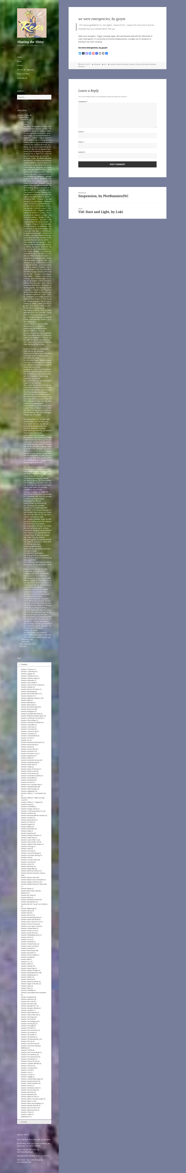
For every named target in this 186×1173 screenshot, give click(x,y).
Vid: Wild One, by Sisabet (33, 553)
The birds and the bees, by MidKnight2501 (40, 362)
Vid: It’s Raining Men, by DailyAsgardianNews (40, 412)
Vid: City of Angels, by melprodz (35, 492)
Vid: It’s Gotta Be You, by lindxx (35, 324)
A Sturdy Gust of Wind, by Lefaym (36, 535)
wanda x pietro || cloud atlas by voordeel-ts (40, 580)
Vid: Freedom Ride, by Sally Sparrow (37, 455)
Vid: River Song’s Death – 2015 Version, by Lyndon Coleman (46, 474)
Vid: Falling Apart (30, 322)
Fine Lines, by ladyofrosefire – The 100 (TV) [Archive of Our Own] (48, 169)
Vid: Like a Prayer (30, 551)
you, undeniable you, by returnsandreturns (39, 381)
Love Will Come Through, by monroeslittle (39, 449)
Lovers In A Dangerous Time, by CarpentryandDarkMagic (45, 337)
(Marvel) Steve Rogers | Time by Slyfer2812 (40, 299)
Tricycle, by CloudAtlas (32, 415)
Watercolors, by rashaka (32, 433)
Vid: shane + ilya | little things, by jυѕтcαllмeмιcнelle (30, 1161)
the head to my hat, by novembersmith (38, 451)
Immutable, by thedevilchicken (35, 426)
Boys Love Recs (23, 74)
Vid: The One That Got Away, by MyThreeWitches (42, 612)
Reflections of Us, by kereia (34, 326)
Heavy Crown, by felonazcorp (34, 503)
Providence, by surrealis (32, 489)
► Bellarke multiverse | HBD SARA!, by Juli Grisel (42, 294)
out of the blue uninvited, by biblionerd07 (39, 317)
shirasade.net (22, 78)
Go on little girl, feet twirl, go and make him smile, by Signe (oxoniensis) (51, 562)
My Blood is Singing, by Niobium (36, 621)
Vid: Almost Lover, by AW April (35, 614)
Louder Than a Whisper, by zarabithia (38, 408)
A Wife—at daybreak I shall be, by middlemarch (41, 319)
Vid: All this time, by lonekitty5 (34, 632)
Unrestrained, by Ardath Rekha (35, 592)
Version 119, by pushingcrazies (35, 315)
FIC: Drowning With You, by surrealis (37, 496)
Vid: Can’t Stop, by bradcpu (34, 524)
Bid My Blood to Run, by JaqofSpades (38, 460)
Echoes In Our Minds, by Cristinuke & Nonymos (41, 353)
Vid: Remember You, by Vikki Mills (36, 419)
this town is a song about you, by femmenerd (41, 564)
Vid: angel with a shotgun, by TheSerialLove (40, 526)
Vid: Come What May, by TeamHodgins (38, 335)
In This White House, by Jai (33, 308)
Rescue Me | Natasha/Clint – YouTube (38, 172)
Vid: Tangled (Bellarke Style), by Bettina (38, 519)
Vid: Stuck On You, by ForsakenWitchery (38, 485)
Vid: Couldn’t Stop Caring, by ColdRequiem (39, 512)
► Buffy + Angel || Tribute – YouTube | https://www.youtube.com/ (49, 267)
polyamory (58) (27, 639)
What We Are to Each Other (34, 344)
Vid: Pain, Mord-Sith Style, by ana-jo (37, 610)
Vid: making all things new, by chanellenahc (40, 310)
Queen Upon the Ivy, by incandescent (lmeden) (41, 585)
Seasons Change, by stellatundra (36, 349)
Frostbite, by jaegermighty (33, 499)
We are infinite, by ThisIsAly (34, 331)
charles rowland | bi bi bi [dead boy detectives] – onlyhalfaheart (48, 163)
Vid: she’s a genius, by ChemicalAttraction (39, 480)
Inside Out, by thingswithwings (35, 608)
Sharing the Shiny (30, 42)
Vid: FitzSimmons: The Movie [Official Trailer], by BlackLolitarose (48, 374)
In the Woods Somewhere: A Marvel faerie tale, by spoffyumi (47, 387)
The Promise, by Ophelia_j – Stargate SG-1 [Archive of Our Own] (48, 176)
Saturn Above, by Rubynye (33, 435)
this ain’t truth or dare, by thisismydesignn (39, 390)
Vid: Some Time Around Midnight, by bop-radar (42, 510)
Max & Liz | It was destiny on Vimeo (37, 165)
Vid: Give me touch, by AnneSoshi (36, 594)
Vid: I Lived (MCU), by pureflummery (37, 342)
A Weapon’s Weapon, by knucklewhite (38, 530)
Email (81, 142)
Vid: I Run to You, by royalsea (34, 467)
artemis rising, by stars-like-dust (35, 421)
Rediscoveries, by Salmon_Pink (35, 569)
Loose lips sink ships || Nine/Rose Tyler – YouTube (43, 231)
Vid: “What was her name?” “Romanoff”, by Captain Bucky (45, 444)
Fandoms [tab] (22, 664)
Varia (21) (23, 646)
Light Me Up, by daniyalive (33, 351)
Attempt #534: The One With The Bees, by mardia (43, 312)
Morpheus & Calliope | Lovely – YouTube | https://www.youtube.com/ (50, 215)
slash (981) (25, 642)
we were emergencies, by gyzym (36, 598)
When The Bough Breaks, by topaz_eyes (39, 549)
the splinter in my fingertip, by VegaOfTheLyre (41, 437)
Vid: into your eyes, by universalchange (38, 619)
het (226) (24, 124)
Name (81, 132)
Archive (20, 65)
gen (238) (25, 122)
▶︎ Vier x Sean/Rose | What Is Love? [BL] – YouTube (43, 306)
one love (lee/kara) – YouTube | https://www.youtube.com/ (46, 219)
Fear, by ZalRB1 (29, 560)
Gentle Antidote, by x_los (33, 476)
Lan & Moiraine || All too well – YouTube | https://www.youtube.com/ (50, 260)
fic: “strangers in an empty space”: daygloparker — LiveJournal (47, 297)
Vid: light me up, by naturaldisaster (36, 340)
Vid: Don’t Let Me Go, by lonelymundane (39, 410)
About (19, 61)
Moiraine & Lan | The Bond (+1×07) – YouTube (41, 253)
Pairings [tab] (22, 1122)
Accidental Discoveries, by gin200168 (37, 453)
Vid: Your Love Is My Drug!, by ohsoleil (38, 603)
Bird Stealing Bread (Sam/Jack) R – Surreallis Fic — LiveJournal (47, 188)
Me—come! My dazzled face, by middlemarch (41, 385)
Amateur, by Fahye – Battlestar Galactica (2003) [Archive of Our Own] (50, 178)
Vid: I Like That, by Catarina (34, 537)
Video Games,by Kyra (31, 367)
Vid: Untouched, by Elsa (32, 596)
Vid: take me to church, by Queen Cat (37, 583)
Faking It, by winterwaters (33, 403)
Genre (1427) (24, 117)
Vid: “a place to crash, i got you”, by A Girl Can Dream (44, 626)
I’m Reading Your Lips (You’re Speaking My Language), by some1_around (33, 1144)
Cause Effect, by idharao (32, 587)
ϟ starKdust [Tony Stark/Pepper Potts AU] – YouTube (44, 228)
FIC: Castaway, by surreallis (33, 505)
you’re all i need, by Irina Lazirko (35, 356)
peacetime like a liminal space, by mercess (33, 1156)
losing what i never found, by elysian (37, 369)
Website (81, 152)
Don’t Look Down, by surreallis (35, 487)
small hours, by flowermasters (35, 328)
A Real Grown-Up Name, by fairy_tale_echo (40, 440)
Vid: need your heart (31, 358)
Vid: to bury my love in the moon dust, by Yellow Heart (44, 483)
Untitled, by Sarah (30, 630)
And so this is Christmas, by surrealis (37, 494)
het (105, 64)
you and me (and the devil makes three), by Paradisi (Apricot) (47, 333)
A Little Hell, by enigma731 (33, 571)
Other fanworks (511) (27, 644)
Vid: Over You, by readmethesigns (36, 394)
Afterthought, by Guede (32, 462)
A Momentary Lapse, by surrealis (36, 573)
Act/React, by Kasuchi (31, 378)
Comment (83, 102)
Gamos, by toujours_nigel (33, 517)
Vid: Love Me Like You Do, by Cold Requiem (40, 514)
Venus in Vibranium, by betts (34, 428)
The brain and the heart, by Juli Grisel (37, 371)
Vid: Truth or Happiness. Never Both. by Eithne (41, 542)
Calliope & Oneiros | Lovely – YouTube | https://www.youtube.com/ (49, 212)
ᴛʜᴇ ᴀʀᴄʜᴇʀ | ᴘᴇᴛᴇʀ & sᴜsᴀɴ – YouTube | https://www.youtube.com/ (50, 208)
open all (20, 115)
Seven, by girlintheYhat (32, 546)
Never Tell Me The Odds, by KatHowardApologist (28, 1150)
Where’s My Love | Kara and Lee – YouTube (40, 174)
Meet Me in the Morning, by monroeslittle (39, 430)
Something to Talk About (33, 628)
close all (28, 115)
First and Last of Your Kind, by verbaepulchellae (41, 401)
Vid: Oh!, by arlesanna (31, 544)
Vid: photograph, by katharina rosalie (37, 539)
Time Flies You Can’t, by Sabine (35, 589)
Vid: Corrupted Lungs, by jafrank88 (37, 578)
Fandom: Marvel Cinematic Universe (122, 64)
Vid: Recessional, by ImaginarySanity (37, 617)
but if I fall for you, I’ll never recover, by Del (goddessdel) (45, 601)
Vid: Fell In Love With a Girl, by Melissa (38, 446)
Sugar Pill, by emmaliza (32, 383)
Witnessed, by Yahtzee (32, 501)
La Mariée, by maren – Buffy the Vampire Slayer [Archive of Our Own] (50, 247)
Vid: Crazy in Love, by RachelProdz (36, 533)
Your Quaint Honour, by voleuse (35, 424)
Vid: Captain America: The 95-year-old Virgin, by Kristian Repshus (48, 301)
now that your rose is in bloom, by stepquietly (41, 469)
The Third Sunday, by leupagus (35, 392)
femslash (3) (26, 119)
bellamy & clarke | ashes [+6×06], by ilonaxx (40, 303)
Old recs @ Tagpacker (25, 69)
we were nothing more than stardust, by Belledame (43, 521)
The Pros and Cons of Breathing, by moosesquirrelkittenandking (48, 558)
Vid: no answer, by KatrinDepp (35, 576)
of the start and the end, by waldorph (38, 442)
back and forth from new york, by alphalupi (34, 1139)
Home (19, 57)
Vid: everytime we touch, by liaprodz (37, 365)
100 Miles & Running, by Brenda (35, 478)
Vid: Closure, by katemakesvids (35, 508)
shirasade (97, 64)
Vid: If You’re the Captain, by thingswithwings (40, 605)
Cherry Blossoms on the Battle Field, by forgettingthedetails (46, 406)
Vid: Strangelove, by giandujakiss (36, 555)
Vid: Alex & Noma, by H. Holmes (36, 528)
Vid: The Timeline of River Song (35, 376)
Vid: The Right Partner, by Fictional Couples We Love (43, 623)
